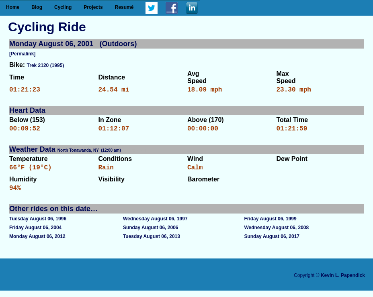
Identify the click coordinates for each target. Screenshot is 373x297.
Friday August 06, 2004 (35, 234)
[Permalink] (22, 54)
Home (12, 7)
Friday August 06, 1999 (270, 225)
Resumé (124, 7)
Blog (36, 7)
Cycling (63, 7)
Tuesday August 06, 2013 (151, 243)
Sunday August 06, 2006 (150, 234)
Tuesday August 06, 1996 (37, 225)
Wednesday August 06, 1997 (155, 225)
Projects (93, 7)
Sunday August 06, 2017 (271, 243)
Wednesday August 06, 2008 (276, 234)
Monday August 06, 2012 (37, 243)
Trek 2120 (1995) (45, 65)
